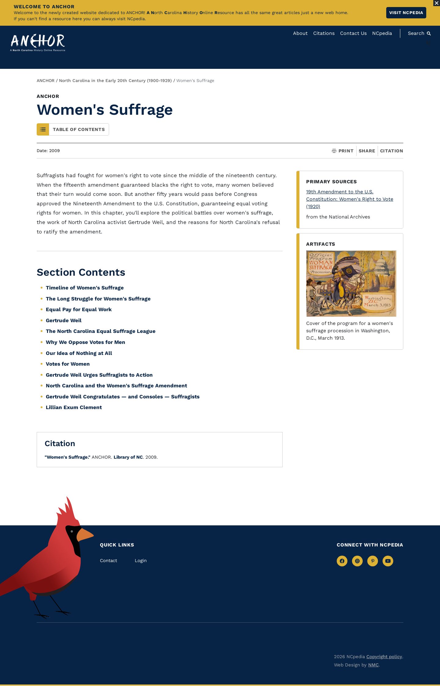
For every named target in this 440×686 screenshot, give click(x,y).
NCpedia (382, 33)
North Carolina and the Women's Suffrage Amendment (116, 385)
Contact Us (353, 33)
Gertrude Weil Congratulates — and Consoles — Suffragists (123, 396)
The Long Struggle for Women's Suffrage (98, 299)
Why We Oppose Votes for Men (85, 342)
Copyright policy (384, 656)
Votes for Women (68, 364)
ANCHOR (45, 80)
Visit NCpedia (406, 12)
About (300, 33)
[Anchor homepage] (37, 42)
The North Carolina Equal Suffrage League (101, 331)
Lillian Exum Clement (74, 407)
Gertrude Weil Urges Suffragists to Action (99, 375)
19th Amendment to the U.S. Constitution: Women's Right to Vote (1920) (349, 199)
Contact (108, 560)
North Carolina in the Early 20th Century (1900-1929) (115, 80)
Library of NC (128, 457)
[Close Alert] (436, 3)
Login (141, 560)
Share (367, 151)
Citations (324, 33)
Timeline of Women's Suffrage (85, 288)
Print (343, 151)
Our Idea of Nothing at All (79, 353)
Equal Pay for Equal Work (79, 309)
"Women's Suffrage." (67, 457)
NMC (373, 665)
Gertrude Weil (64, 320)
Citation (391, 151)
